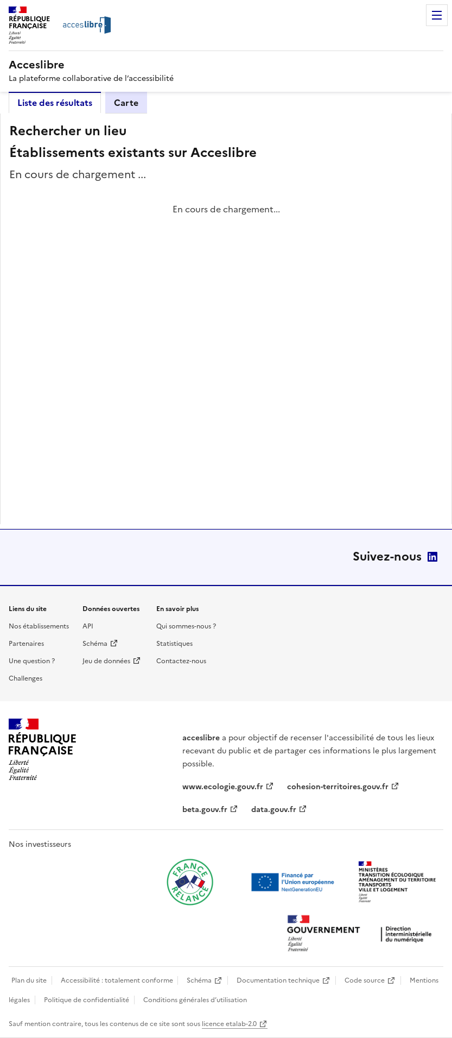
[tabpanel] (226, 319)
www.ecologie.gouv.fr (222, 786)
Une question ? (32, 661)
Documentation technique (278, 980)
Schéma (94, 644)
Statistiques (174, 644)
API (87, 626)
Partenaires (26, 644)
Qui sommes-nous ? (186, 626)
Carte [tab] (126, 102)
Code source (365, 980)
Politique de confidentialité (86, 1000)
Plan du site (29, 980)
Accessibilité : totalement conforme (117, 980)
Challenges (25, 678)
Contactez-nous (181, 661)
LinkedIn (432, 557)
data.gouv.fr (273, 809)
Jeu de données (106, 661)
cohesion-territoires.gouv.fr (338, 786)
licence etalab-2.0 (229, 1024)
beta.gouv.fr (204, 809)
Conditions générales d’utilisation (195, 1000)
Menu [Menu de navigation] (437, 15)
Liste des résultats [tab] (54, 102)
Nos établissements (39, 626)
